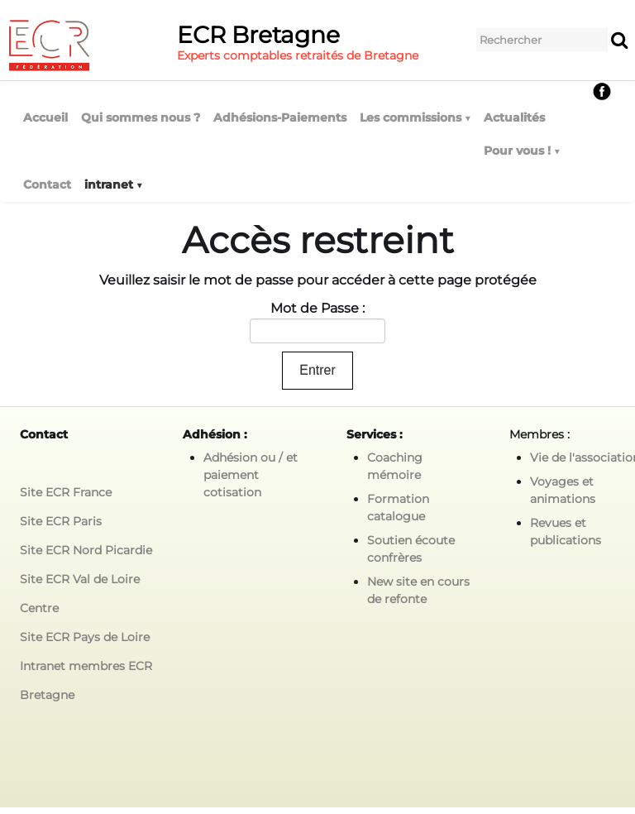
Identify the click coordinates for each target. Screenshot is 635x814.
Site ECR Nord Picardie (86, 550)
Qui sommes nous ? (140, 117)
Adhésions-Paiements (279, 117)
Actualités (514, 117)
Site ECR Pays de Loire (85, 637)
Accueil (45, 117)
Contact (47, 184)
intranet (113, 184)
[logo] (219, 45)
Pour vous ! (522, 150)
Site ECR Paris (61, 521)
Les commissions (415, 117)
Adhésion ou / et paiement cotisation (250, 475)
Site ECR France (66, 492)
